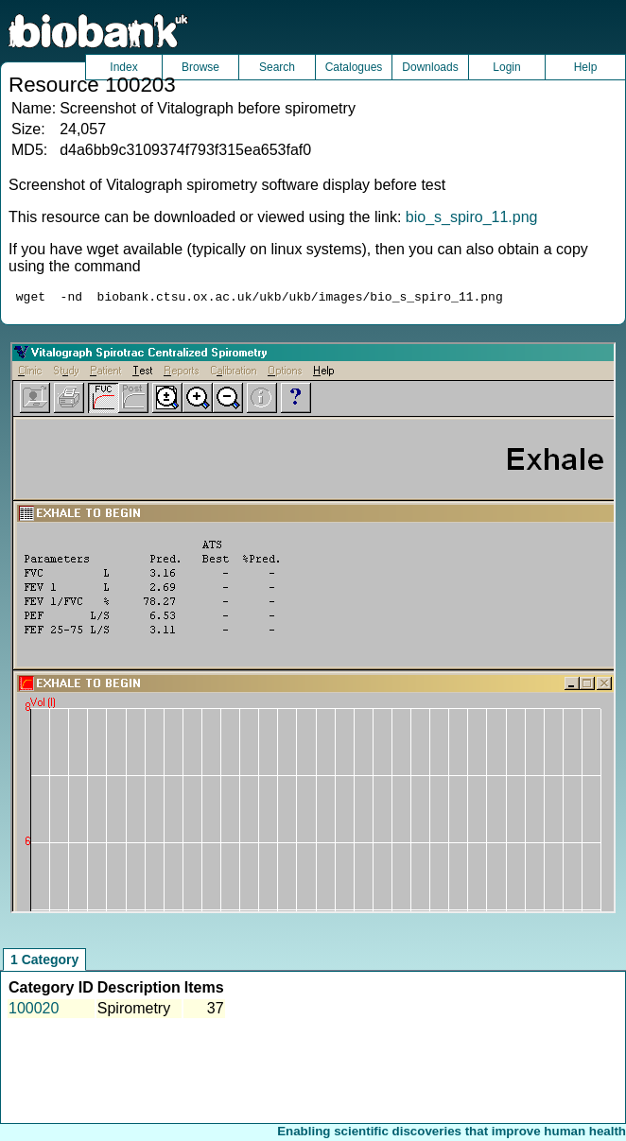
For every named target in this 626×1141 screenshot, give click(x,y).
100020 (34, 1011)
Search (277, 67)
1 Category (44, 962)
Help (586, 67)
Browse (200, 67)
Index (123, 67)
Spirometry (133, 1011)
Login (506, 67)
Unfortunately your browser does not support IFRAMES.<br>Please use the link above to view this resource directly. (313, 630)
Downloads (430, 67)
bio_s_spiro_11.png (472, 217)
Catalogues (354, 67)
